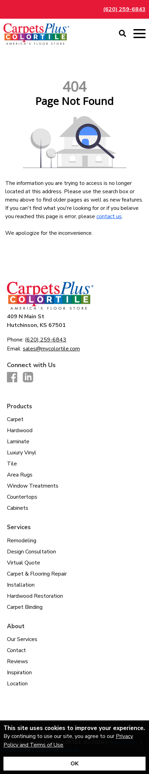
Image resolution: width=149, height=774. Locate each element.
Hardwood (19, 430)
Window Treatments (32, 486)
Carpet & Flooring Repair (37, 574)
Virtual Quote (23, 563)
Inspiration (19, 672)
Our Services (22, 639)
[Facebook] (12, 377)
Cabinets (17, 508)
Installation (21, 585)
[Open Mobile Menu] (139, 33)
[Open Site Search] (122, 34)
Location (17, 683)
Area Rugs (19, 475)
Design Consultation (31, 551)
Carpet (15, 419)
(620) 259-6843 (124, 9)
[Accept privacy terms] (74, 764)
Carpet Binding (25, 607)
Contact (16, 650)
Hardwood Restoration (35, 596)
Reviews (17, 661)
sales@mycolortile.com (51, 349)
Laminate (18, 441)
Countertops (22, 497)
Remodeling (21, 540)
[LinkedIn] (28, 377)
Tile (12, 463)
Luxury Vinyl (21, 452)
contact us (109, 216)
